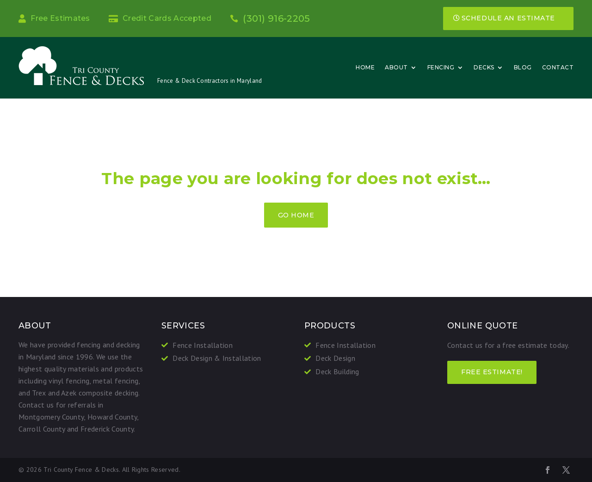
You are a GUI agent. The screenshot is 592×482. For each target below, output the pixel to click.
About (396, 67)
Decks (484, 67)
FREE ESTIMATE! (492, 372)
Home (365, 67)
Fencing (441, 67)
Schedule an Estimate (508, 18)
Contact (558, 67)
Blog (523, 67)
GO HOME (296, 215)
